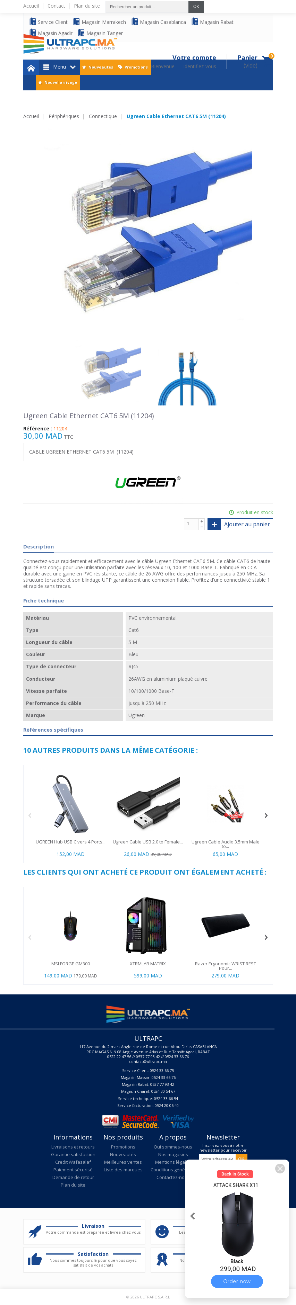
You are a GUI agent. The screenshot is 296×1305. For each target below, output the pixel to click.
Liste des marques (123, 1170)
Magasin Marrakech (99, 21)
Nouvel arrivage (60, 82)
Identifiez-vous (199, 66)
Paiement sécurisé (73, 1170)
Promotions (136, 67)
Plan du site (73, 1185)
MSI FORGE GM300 (70, 963)
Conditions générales (173, 1170)
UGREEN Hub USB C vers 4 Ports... (70, 842)
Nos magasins (173, 1154)
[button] (280, 1168)
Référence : (37, 429)
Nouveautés (100, 67)
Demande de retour (73, 1177)
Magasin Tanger (100, 32)
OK (196, 6)
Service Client (48, 21)
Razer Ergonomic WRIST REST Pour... (225, 965)
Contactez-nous (173, 1177)
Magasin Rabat (212, 21)
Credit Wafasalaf (73, 1162)
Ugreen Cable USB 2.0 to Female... (148, 842)
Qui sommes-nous (173, 1147)
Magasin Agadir (51, 32)
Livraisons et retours (73, 1147)
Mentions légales (173, 1162)
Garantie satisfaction (73, 1154)
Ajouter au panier (239, 524)
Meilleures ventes (123, 1162)
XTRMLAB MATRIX (148, 963)
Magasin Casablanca (158, 21)
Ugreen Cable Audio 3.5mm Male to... (226, 844)
